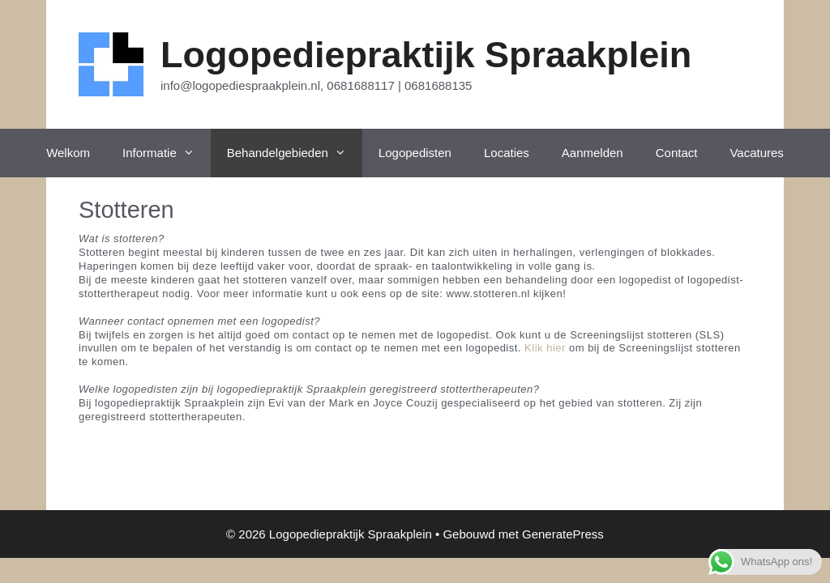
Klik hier (545, 348)
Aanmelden (592, 153)
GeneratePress (563, 534)
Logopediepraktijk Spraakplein (425, 54)
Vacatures (756, 153)
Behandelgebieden (294, 153)
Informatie (166, 153)
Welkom (68, 153)
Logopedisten (415, 153)
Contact (677, 153)
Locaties (506, 153)
